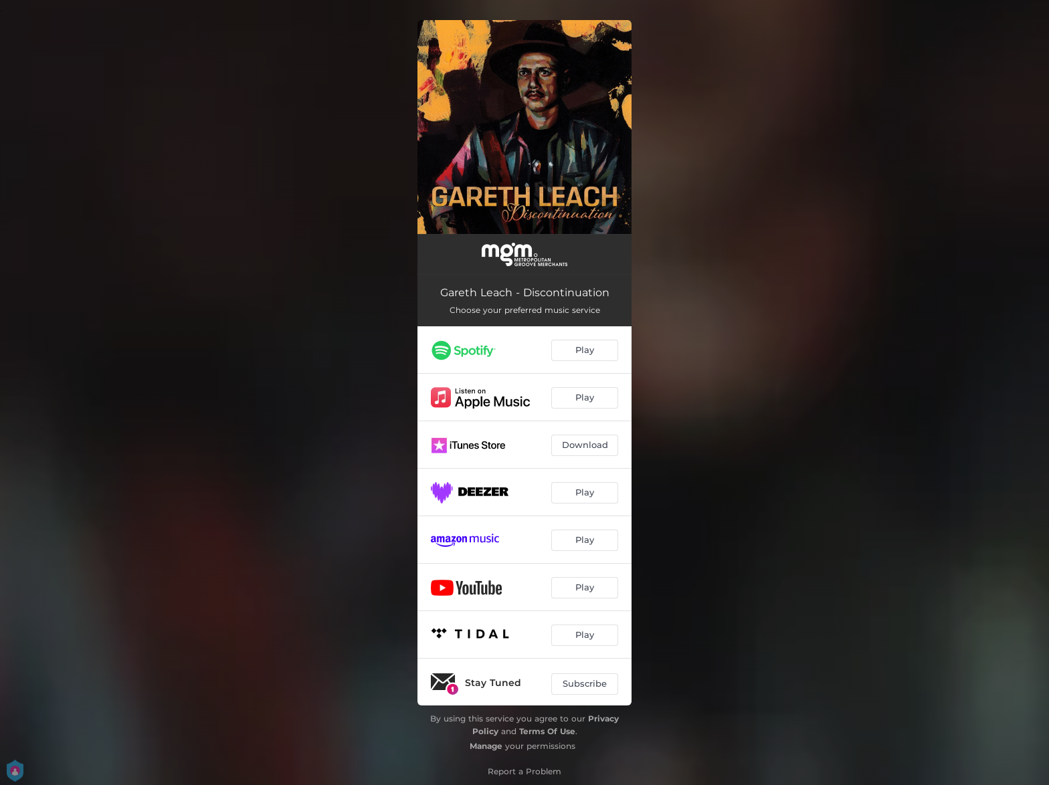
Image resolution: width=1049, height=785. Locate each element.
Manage (486, 746)
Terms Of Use (547, 731)
